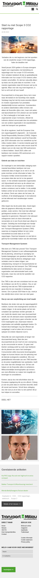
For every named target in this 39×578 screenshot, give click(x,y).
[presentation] (16, 562)
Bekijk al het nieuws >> (12, 504)
